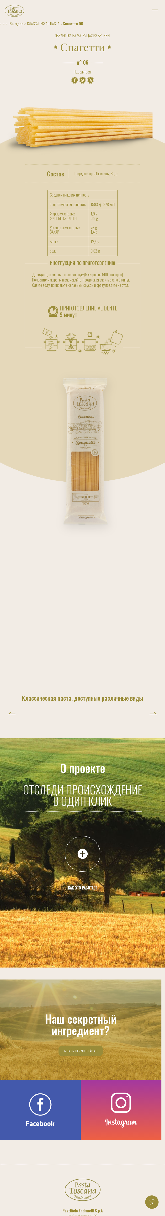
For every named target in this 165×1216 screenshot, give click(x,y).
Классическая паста (43, 24)
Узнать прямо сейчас (81, 1051)
